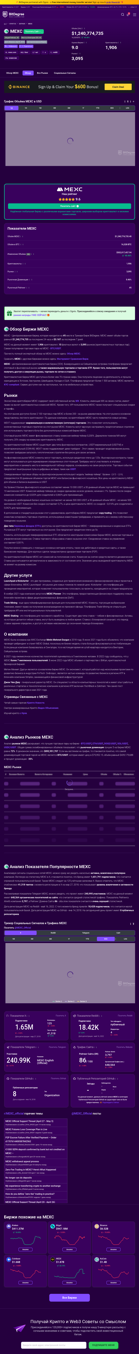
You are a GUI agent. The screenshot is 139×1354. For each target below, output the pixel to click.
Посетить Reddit (125, 1016)
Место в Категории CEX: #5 (31, 38)
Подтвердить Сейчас (110, 1102)
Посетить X (61, 1016)
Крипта (13, 24)
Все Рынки (42, 73)
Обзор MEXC (12, 73)
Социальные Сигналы (65, 73)
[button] (128, 14)
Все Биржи (69, 1297)
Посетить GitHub (58, 1078)
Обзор (28, 73)
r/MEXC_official (14, 1113)
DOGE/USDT (110, 743)
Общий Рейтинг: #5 (12, 38)
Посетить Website (124, 1047)
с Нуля (23, 713)
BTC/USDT (55, 348)
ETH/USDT (98, 743)
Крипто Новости (35, 702)
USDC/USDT (10, 747)
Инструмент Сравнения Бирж (72, 359)
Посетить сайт (69, 206)
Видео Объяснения (48, 708)
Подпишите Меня (103, 1345)
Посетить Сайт (33, 31)
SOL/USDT (122, 743)
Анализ (25, 1249)
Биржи (23, 24)
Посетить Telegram (57, 1047)
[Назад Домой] (6, 24)
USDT (73, 469)
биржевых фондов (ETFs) (27, 526)
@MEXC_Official (23, 927)
